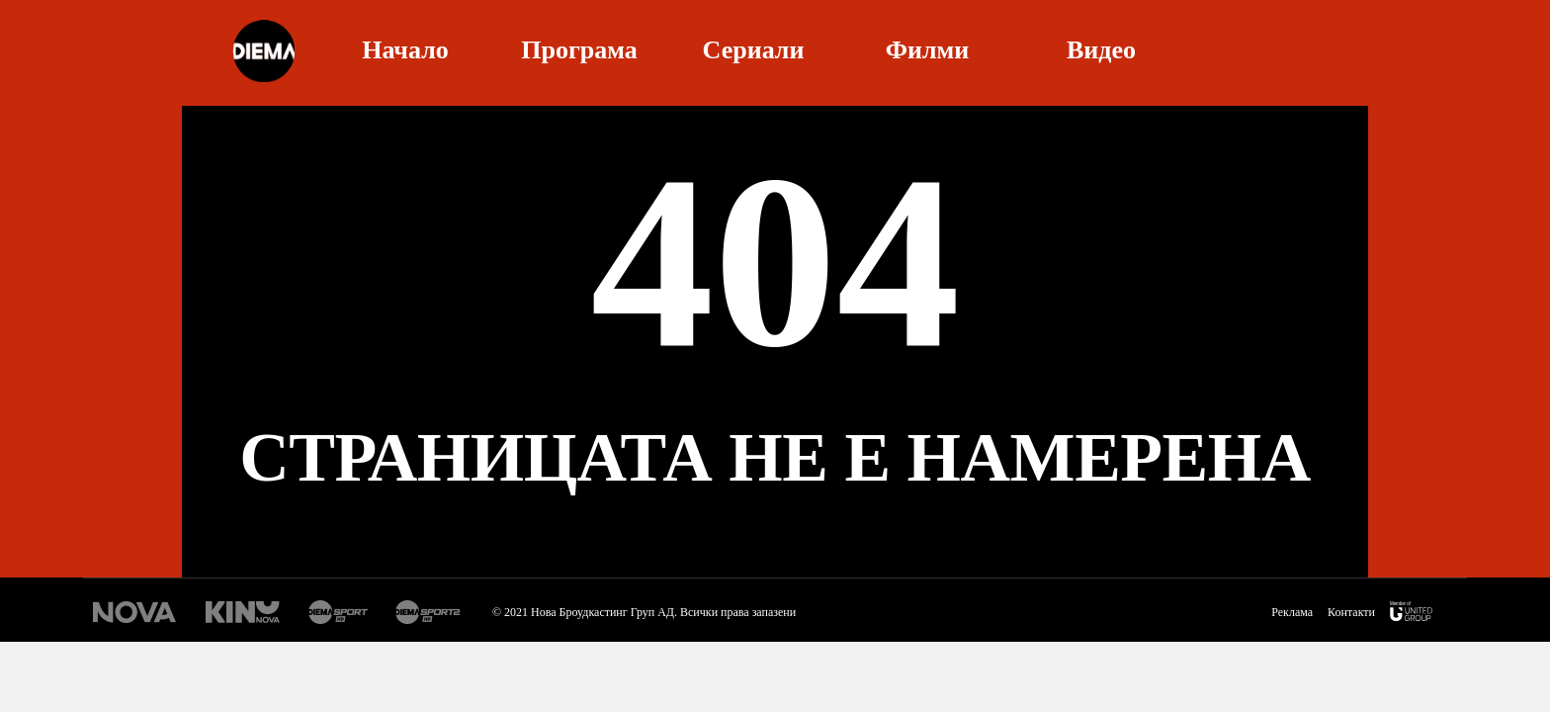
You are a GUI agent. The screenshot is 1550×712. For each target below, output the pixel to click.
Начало (405, 48)
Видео (1101, 48)
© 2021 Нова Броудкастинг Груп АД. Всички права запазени (644, 612)
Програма (579, 48)
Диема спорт (338, 612)
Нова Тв (135, 612)
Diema (263, 51)
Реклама (1292, 612)
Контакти (1351, 612)
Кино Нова (243, 612)
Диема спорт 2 (430, 612)
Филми (928, 48)
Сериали (754, 48)
